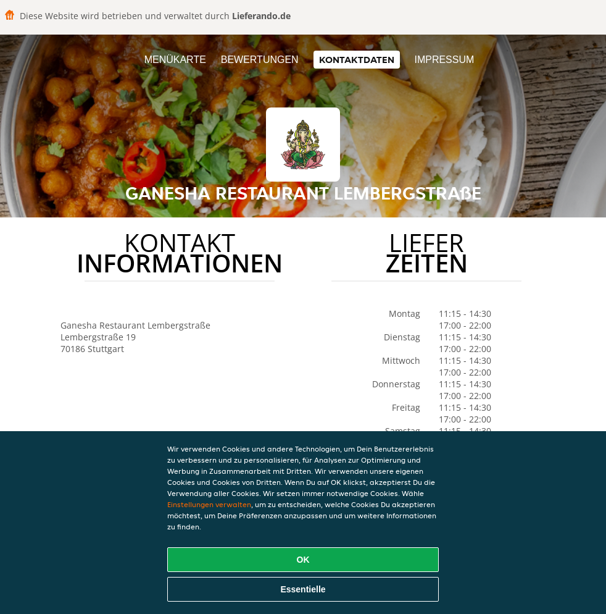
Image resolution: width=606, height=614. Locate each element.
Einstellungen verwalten (209, 504)
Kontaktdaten (356, 59)
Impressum (444, 59)
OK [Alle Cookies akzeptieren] (303, 560)
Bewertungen (260, 59)
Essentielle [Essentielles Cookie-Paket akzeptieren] (302, 589)
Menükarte (175, 59)
